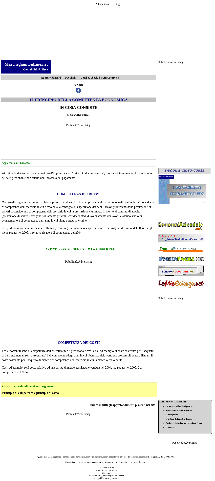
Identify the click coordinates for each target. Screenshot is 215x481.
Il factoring (171, 427)
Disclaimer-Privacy (105, 467)
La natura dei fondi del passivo (179, 406)
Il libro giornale (172, 415)
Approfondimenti (51, 77)
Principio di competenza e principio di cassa (30, 393)
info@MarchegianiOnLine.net (110, 475)
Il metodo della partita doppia (178, 419)
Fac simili (70, 77)
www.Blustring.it (80, 114)
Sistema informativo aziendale (179, 410)
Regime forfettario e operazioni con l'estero (184, 423)
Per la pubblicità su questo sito (106, 478)
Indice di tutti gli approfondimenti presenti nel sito (122, 405)
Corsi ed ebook (89, 77)
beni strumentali (15, 355)
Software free (109, 77)
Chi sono (106, 473)
